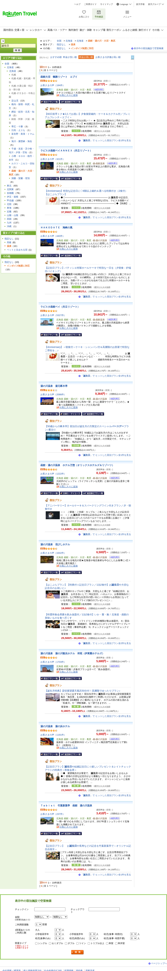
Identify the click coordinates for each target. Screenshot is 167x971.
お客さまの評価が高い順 (108, 57)
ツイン (82, 943)
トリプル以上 (97, 943)
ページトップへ (159, 963)
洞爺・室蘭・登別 (20, 178)
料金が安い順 (70, 57)
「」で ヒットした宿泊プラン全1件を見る (106, 140)
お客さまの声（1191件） (53, 734)
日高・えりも (18, 130)
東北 (9, 185)
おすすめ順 (56, 57)
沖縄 (9, 226)
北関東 (10, 189)
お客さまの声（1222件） (53, 473)
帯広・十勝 (17, 126)
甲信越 (10, 200)
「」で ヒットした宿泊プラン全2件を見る (106, 643)
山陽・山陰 (12, 215)
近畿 (9, 211)
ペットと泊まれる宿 (17, 249)
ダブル (71, 943)
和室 (111, 943)
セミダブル (57, 943)
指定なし (61, 44)
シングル (42, 943)
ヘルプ (77, 4)
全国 (59, 40)
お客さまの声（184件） (52, 85)
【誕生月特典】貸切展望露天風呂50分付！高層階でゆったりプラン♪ (82, 690)
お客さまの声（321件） (52, 159)
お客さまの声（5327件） (53, 315)
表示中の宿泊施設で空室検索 (148, 48)
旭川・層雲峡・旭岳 (21, 141)
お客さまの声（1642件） (53, 553)
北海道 (69, 40)
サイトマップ (106, 4)
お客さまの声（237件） (52, 814)
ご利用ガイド (90, 4)
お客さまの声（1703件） (53, 662)
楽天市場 (140, 4)
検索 (77, 952)
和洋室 (121, 943)
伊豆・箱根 (12, 196)
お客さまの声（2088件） (53, 394)
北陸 (9, 204)
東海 (9, 208)
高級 (9, 242)
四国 (9, 219)
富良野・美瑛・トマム (22, 134)
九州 (9, 222)
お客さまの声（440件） (52, 236)
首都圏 (10, 193)
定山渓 (14, 100)
